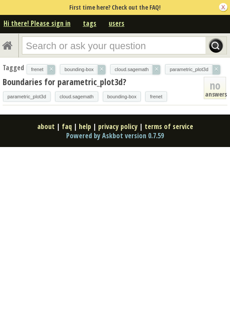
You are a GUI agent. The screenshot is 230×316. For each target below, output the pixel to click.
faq (67, 126)
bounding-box (122, 96)
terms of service (169, 126)
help (85, 126)
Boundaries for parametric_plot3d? (64, 82)
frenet (156, 96)
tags (89, 23)
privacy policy (118, 126)
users (116, 23)
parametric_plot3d (26, 96)
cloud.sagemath (77, 96)
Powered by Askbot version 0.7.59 (115, 135)
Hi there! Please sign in (37, 23)
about (46, 126)
